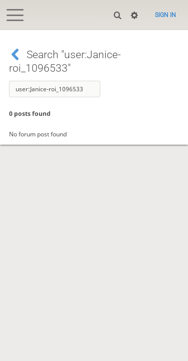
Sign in (165, 15)
